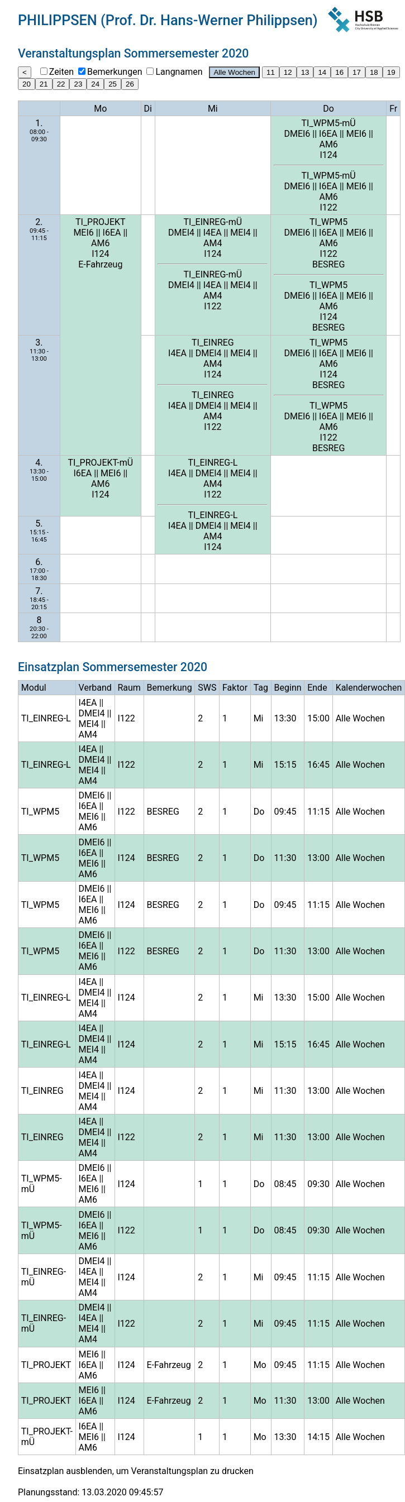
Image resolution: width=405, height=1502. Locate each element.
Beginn (288, 687)
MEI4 (240, 232)
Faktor (234, 687)
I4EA (212, 232)
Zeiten (61, 71)
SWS (207, 687)
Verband (95, 687)
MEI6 (356, 133)
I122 (328, 207)
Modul (33, 687)
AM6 (328, 144)
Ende (317, 687)
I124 (328, 155)
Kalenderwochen (369, 687)
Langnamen (178, 71)
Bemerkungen (114, 71)
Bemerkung (169, 687)
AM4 (212, 243)
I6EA (328, 133)
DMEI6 (297, 133)
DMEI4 (181, 232)
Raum (128, 687)
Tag (261, 687)
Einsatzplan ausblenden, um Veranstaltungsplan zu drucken (136, 1471)
